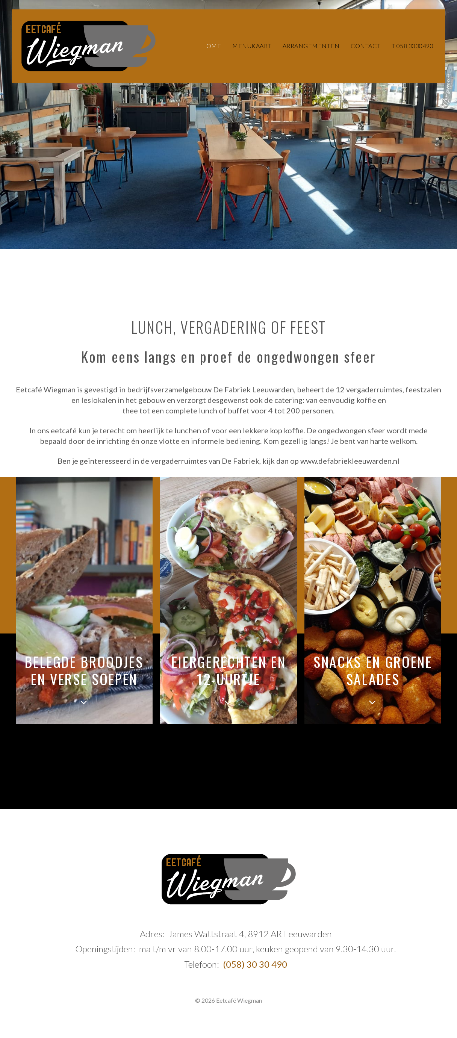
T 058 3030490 (413, 45)
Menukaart (251, 45)
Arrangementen (311, 45)
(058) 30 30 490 (255, 964)
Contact (365, 45)
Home (211, 45)
